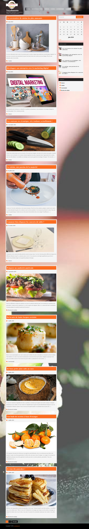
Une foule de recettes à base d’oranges (22, 417)
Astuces (47, 9)
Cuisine (53, 9)
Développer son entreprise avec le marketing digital (28, 68)
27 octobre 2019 (11, 225)
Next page (15, 521)
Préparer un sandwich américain (20, 268)
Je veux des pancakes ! (16, 469)
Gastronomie (60, 9)
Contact (68, 9)
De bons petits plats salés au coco (20, 369)
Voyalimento (12, 10)
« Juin (60, 39)
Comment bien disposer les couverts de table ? (25, 222)
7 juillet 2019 (11, 320)
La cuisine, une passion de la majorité (22, 167)
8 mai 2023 (10, 71)
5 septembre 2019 (12, 271)
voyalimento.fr (17, 525)
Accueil (28, 9)
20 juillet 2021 (11, 170)
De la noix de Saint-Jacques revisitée (21, 317)
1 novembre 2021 (12, 124)
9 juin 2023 (10, 21)
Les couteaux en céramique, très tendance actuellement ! (29, 121)
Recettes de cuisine (37, 9)
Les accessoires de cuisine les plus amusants (24, 18)
